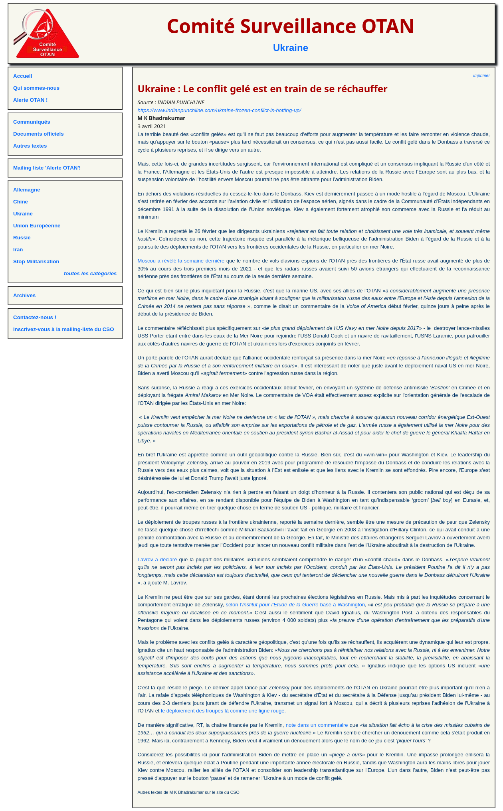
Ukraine (290, 47)
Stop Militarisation (36, 261)
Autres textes (30, 146)
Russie (22, 238)
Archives (24, 295)
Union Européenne (36, 226)
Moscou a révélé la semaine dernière (181, 261)
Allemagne (26, 190)
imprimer (481, 75)
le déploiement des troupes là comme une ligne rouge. (223, 711)
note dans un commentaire (317, 725)
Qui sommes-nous (36, 88)
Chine (20, 202)
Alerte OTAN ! (30, 100)
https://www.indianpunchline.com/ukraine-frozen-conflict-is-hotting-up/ (219, 110)
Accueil (22, 76)
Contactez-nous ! (34, 317)
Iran (18, 250)
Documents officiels (38, 134)
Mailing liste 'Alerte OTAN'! (47, 168)
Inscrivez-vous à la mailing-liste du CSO (63, 329)
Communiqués (31, 122)
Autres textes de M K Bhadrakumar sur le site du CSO (189, 792)
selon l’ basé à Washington (295, 605)
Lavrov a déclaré (157, 559)
